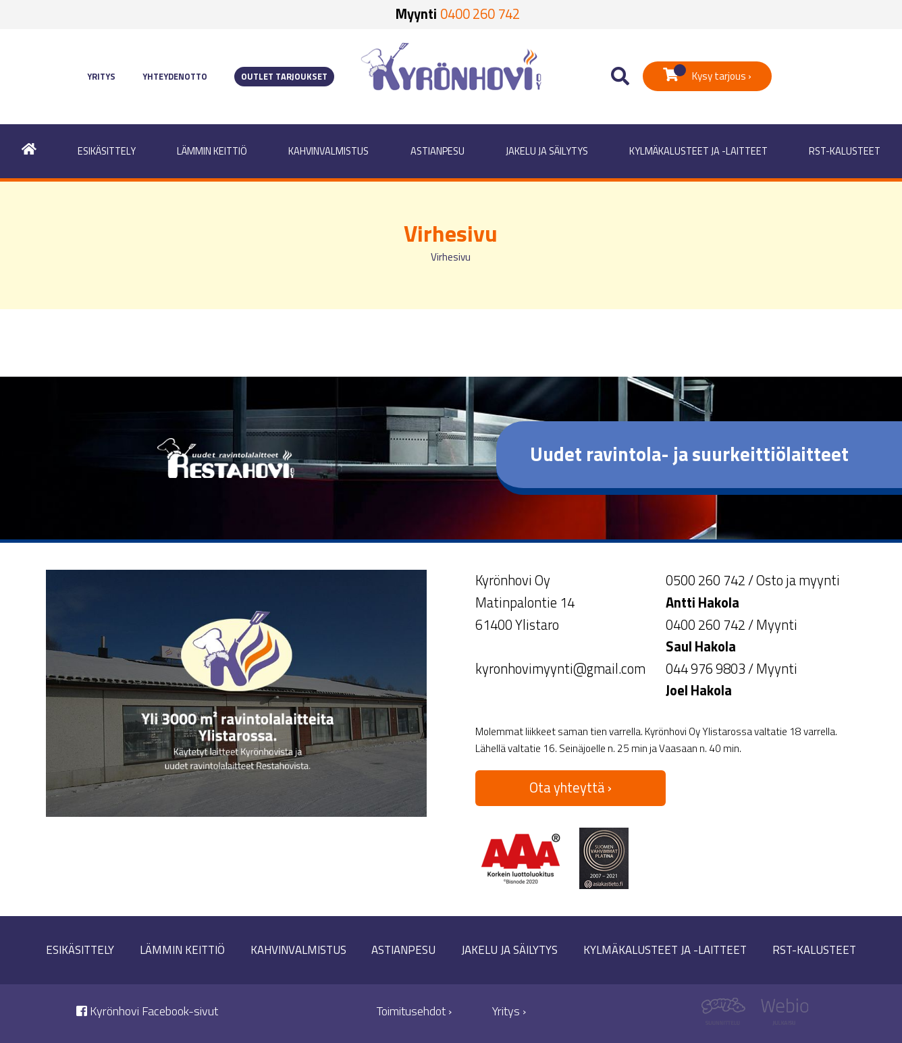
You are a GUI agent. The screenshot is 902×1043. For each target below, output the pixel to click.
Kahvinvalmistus (328, 151)
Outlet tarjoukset (284, 76)
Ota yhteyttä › (570, 787)
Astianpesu (437, 151)
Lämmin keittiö (212, 151)
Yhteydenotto (174, 76)
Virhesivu (451, 257)
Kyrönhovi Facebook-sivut (147, 1011)
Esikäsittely (107, 151)
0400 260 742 (480, 13)
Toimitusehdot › (414, 1011)
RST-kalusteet (844, 151)
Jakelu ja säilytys (547, 151)
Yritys (101, 76)
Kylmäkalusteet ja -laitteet (698, 151)
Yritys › (509, 1011)
